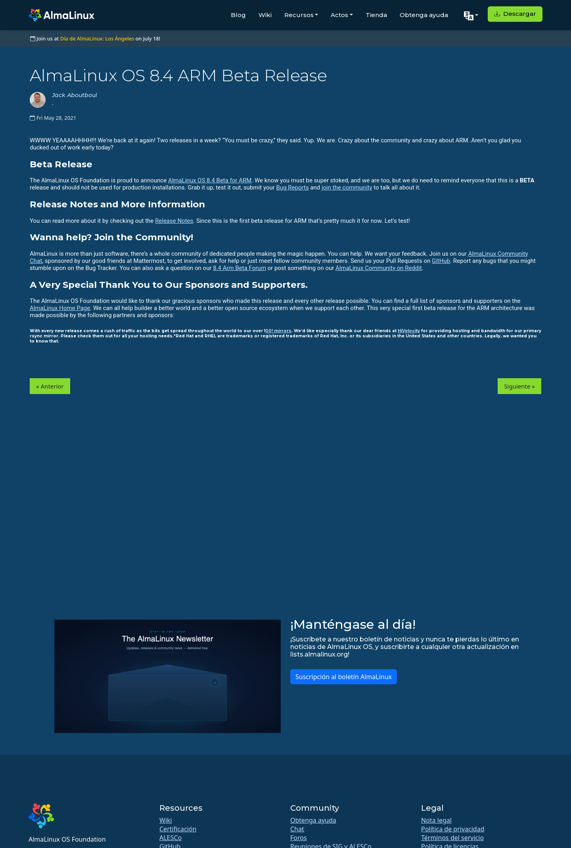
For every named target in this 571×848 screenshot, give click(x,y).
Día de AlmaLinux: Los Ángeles (97, 38)
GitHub (441, 260)
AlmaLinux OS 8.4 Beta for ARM (209, 180)
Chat (297, 829)
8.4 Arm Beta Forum (239, 268)
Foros (298, 837)
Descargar (515, 13)
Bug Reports (292, 187)
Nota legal (436, 820)
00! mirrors (278, 330)
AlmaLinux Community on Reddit (378, 268)
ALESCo (170, 837)
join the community (347, 187)
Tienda (376, 15)
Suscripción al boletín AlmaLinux (343, 676)
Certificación (177, 829)
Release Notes (174, 220)
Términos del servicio (452, 837)
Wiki (265, 15)
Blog (238, 15)
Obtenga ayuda (424, 15)
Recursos (299, 15)
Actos (339, 15)
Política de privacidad (453, 829)
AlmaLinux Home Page (60, 308)
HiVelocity (409, 330)
